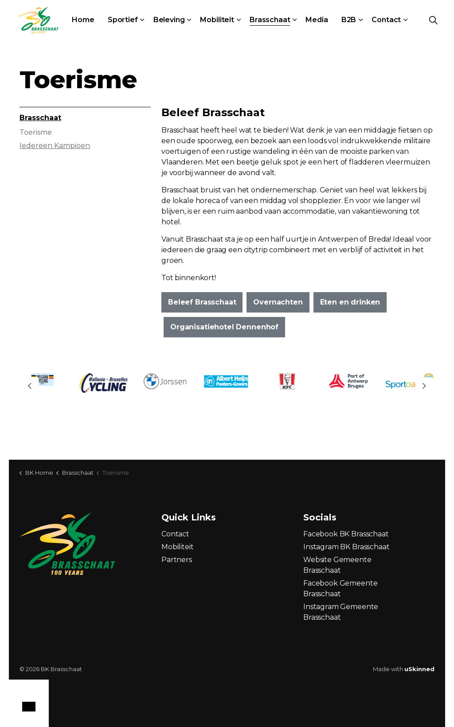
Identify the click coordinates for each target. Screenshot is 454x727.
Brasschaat (270, 20)
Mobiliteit (217, 20)
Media (316, 20)
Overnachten (277, 302)
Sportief (123, 20)
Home (83, 20)
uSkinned (419, 668)
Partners (176, 559)
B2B (348, 20)
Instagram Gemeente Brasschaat (340, 611)
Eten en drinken (350, 302)
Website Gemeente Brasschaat (337, 565)
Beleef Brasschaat (202, 302)
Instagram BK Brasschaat (346, 547)
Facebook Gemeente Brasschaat (340, 588)
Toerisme (36, 132)
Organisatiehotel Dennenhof (224, 327)
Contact (386, 20)
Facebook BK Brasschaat (346, 534)
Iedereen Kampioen (55, 145)
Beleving (169, 20)
